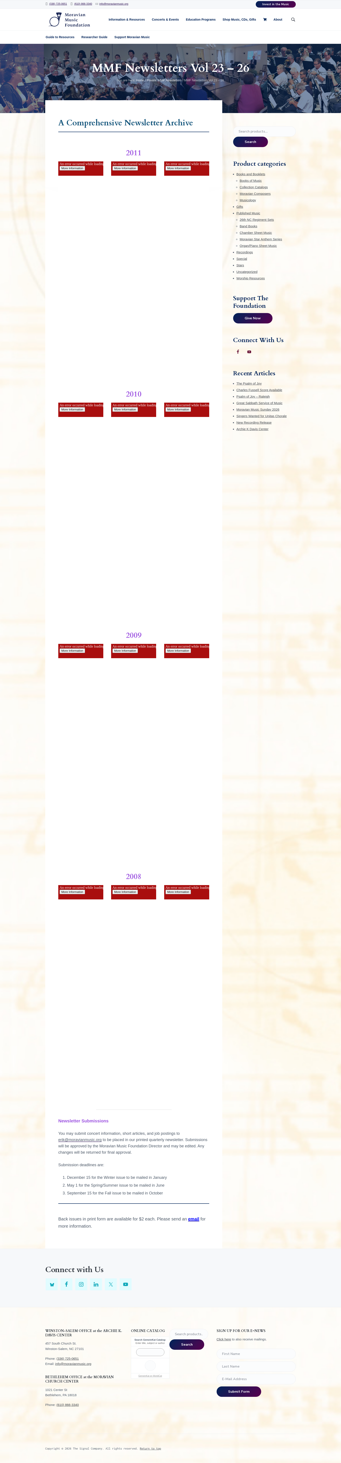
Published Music (248, 213)
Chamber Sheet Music (256, 233)
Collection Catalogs (254, 187)
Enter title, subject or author (150, 1343)
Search (250, 141)
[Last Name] (256, 1366)
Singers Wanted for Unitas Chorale (261, 416)
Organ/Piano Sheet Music (258, 246)
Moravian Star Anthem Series (261, 239)
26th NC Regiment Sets (257, 219)
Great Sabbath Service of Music (259, 403)
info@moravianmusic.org (113, 3)
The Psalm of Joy (249, 383)
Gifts (239, 206)
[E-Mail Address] (256, 1379)
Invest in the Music (275, 4)
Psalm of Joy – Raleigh (253, 396)
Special (241, 259)
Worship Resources (250, 278)
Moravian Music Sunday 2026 (257, 409)
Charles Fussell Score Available (259, 390)
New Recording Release (254, 422)
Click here (224, 1339)
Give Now (253, 318)
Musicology (248, 200)
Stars (240, 265)
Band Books (248, 226)
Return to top (150, 1448)
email (193, 1219)
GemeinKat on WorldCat (150, 1376)
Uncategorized (246, 272)
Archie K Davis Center (252, 429)
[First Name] (256, 1354)
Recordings (244, 252)
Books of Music (251, 180)
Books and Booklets (250, 174)
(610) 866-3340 (83, 3)
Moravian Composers (255, 193)
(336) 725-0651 (58, 3)
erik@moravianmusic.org (80, 1140)
